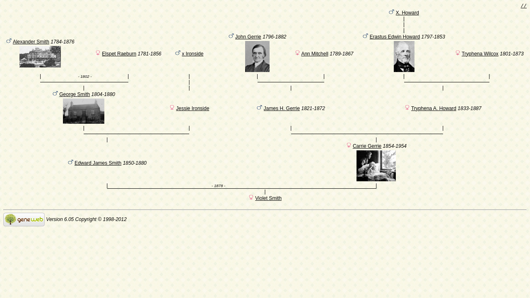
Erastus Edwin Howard (395, 42)
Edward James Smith (98, 176)
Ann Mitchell (314, 59)
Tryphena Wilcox (480, 59)
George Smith (74, 103)
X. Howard (407, 14)
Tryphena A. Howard (433, 117)
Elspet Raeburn (119, 59)
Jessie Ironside (192, 117)
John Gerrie (248, 42)
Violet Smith (268, 211)
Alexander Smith (31, 47)
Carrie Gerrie (367, 159)
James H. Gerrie (282, 117)
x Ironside (192, 59)
